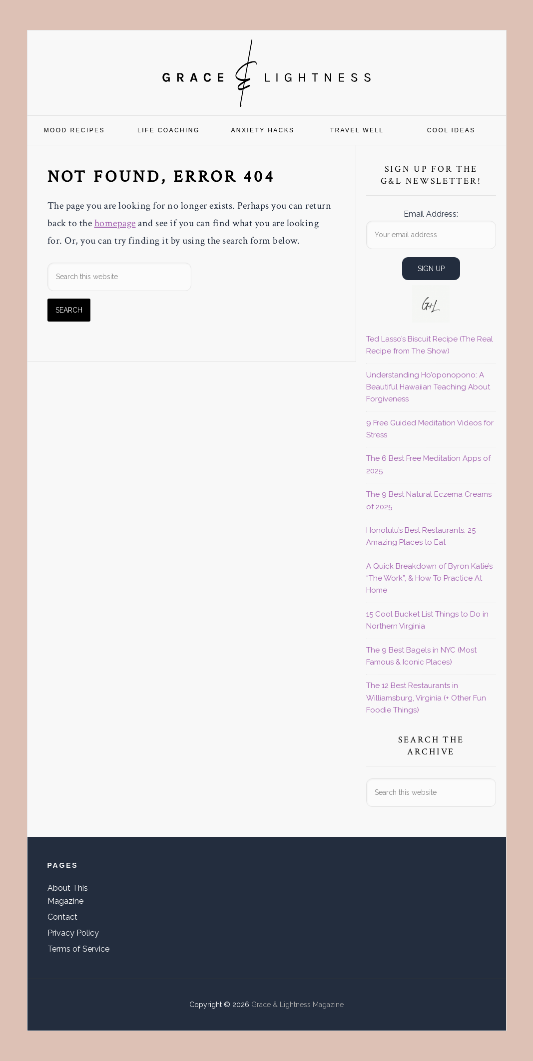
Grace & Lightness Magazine (266, 72)
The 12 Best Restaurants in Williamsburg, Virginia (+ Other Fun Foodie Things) (426, 697)
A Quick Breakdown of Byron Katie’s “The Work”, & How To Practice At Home (429, 578)
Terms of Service (78, 949)
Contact (62, 917)
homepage (115, 223)
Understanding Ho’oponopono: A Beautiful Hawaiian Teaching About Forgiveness (428, 387)
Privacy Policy (73, 933)
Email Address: (431, 214)
